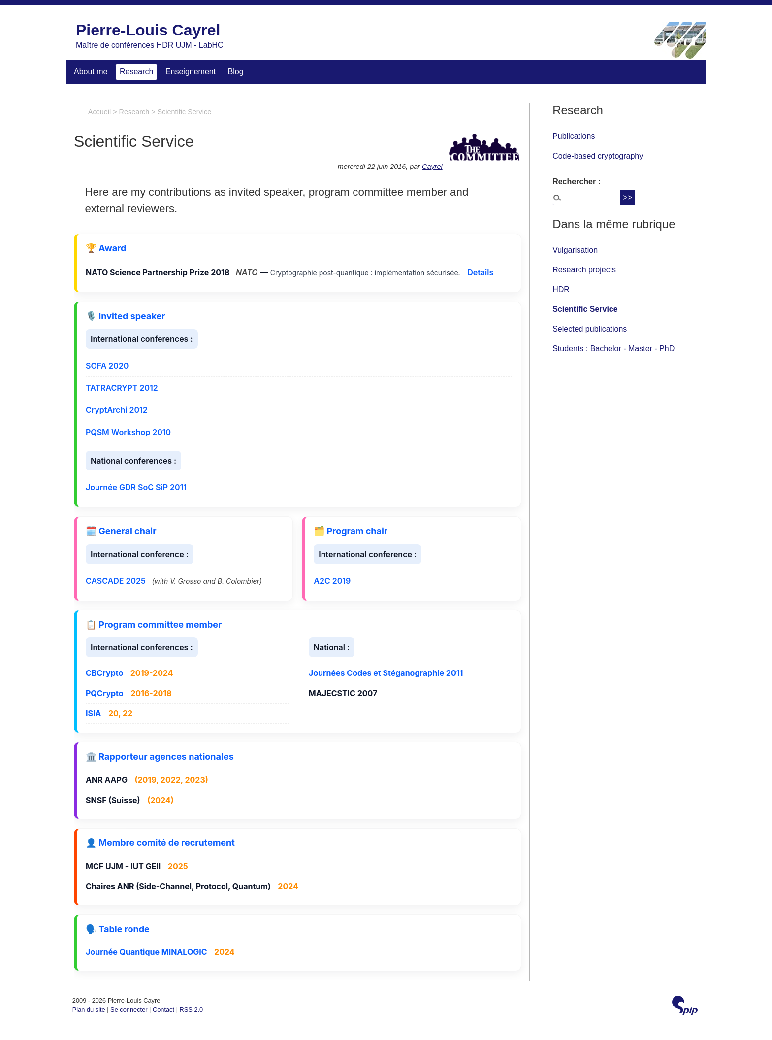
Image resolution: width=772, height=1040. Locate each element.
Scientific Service (585, 309)
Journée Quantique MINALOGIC (146, 952)
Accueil (99, 112)
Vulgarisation (575, 250)
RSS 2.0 (191, 1009)
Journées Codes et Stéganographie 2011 (386, 673)
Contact (163, 1009)
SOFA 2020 (107, 365)
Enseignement (190, 71)
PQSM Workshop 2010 (128, 432)
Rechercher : (576, 181)
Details (480, 272)
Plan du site (88, 1009)
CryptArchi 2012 (117, 410)
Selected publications (589, 329)
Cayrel (432, 166)
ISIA (93, 713)
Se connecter (128, 1009)
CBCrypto (104, 673)
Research (136, 71)
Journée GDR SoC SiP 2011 (136, 487)
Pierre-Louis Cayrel (148, 30)
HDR (561, 289)
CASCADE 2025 (116, 581)
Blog (236, 71)
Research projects (584, 270)
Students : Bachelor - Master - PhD (613, 348)
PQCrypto (105, 693)
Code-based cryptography (597, 156)
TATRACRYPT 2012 (122, 388)
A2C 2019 (332, 581)
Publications (573, 136)
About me (90, 71)
